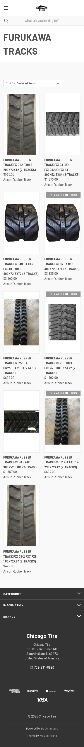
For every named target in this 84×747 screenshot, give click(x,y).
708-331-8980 (44, 667)
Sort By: (10, 83)
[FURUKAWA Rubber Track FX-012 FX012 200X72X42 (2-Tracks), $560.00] (21, 124)
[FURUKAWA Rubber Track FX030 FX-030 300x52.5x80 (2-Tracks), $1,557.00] (21, 421)
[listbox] (39, 83)
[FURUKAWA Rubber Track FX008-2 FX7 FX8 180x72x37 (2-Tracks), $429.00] (21, 515)
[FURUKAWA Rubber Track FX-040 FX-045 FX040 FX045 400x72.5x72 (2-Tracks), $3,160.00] (21, 223)
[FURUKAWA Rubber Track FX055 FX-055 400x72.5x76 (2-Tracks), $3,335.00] (62, 223)
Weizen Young (48, 735)
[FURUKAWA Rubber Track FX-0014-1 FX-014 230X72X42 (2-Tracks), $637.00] (62, 421)
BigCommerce (49, 728)
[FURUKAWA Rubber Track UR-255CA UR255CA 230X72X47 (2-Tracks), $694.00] (21, 322)
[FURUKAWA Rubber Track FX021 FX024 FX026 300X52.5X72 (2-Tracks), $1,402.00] (62, 322)
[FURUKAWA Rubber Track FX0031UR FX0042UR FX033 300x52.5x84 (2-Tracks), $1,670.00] (62, 124)
